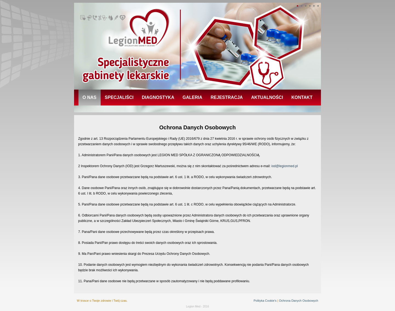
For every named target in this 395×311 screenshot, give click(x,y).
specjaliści (119, 97)
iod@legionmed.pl (284, 166)
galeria (192, 97)
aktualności (267, 97)
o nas (90, 97)
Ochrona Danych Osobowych (298, 300)
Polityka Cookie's (265, 300)
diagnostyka (158, 97)
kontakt (301, 97)
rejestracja (227, 97)
